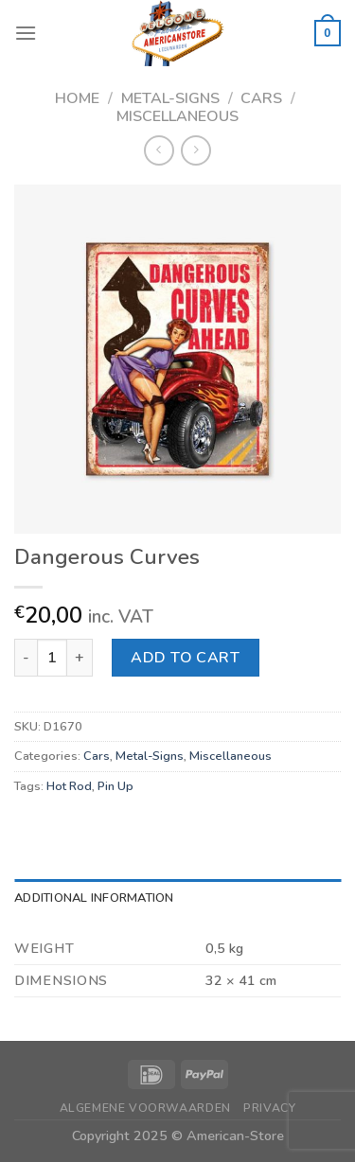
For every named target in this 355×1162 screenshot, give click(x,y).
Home (77, 98)
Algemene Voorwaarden (145, 1108)
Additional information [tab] (94, 898)
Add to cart (185, 657)
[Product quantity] (52, 658)
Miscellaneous (177, 116)
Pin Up (115, 786)
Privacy (269, 1108)
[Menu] (25, 32)
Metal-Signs (170, 98)
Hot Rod (69, 786)
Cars (261, 98)
